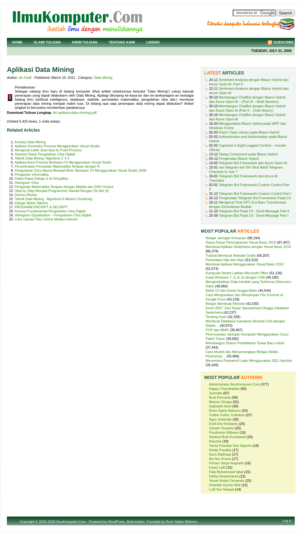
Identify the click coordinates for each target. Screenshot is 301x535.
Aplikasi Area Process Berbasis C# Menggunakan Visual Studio (63, 162)
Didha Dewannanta (223, 476)
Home (17, 42)
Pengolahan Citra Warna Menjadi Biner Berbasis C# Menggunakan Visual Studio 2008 (80, 170)
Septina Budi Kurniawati (227, 437)
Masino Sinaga (220, 402)
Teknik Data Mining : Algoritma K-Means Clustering (53, 199)
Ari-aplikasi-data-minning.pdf (74, 112)
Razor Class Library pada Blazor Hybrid (249, 132)
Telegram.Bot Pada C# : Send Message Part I (253, 215)
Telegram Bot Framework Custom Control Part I (255, 193)
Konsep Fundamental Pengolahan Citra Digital (50, 211)
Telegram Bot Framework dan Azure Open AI (253, 163)
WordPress (116, 521)
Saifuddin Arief (220, 406)
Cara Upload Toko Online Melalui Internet (46, 219)
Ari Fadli (25, 77)
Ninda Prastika (220, 450)
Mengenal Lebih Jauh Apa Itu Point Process (48, 150)
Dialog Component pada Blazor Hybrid (248, 154)
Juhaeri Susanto (221, 428)
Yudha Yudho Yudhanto (227, 415)
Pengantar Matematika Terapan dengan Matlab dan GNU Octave (64, 187)
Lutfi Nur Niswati (221, 489)
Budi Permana (220, 397)
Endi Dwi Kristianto (223, 424)
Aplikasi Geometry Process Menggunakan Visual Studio (57, 146)
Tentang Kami (122, 42)
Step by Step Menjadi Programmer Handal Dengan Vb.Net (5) (62, 191)
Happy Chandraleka (224, 389)
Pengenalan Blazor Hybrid (239, 158)
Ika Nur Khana (220, 459)
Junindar (215, 393)
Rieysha (215, 441)
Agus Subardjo (220, 419)
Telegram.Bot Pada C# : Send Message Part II (254, 211)
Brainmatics (136, 521)
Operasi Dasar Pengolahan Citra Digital (45, 154)
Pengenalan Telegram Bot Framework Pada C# (255, 198)
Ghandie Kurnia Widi (225, 485)
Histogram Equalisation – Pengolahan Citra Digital (53, 215)
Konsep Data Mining (30, 142)
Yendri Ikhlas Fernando (226, 480)
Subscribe (283, 42)
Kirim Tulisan (85, 42)
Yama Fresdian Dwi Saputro (230, 445)
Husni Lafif (217, 467)
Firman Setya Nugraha (226, 463)
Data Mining (103, 77)
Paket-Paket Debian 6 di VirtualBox (42, 178)
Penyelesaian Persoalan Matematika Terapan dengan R (57, 166)
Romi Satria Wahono (225, 410)
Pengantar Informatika (31, 174)
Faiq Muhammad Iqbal (226, 472)
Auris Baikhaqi (220, 454)
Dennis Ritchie (26, 195)
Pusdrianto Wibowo (224, 432)
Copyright (27, 521)
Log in (287, 520)
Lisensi (153, 42)
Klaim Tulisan (47, 42)
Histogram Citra (26, 182)
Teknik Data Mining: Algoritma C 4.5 (42, 158)
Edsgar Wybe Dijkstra (31, 203)
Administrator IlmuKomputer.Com (234, 384)
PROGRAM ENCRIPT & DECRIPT (41, 207)
